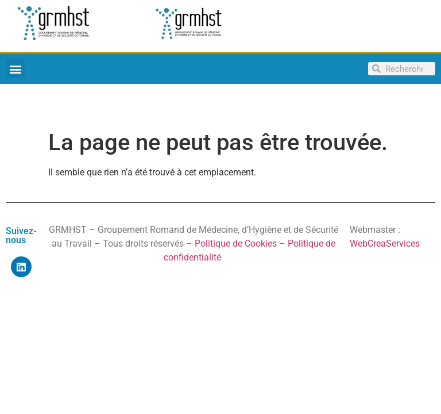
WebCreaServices (385, 243)
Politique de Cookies (236, 243)
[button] (15, 68)
